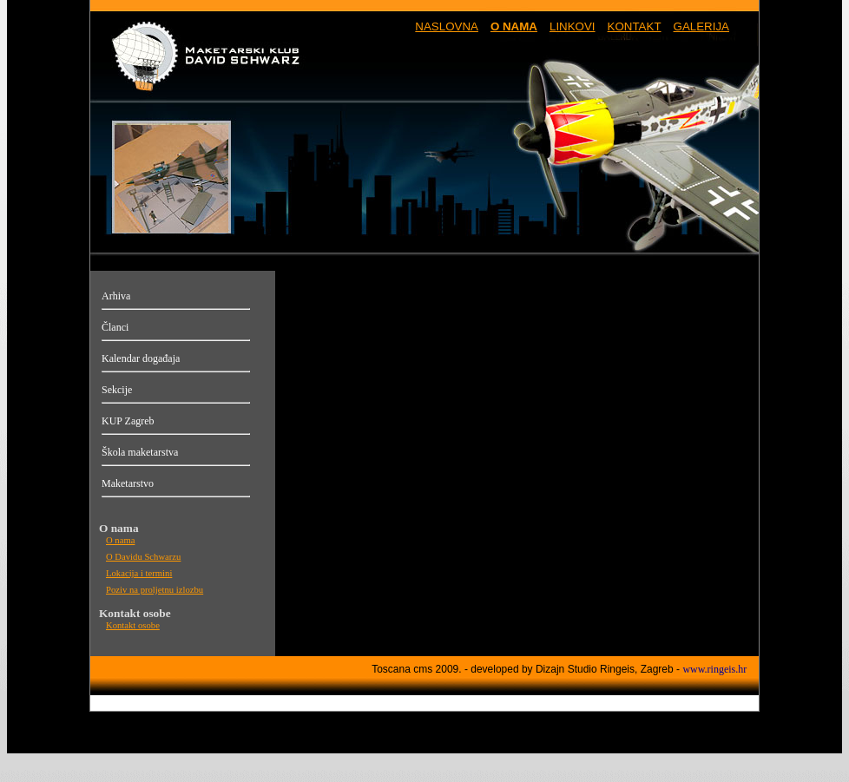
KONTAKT (634, 26)
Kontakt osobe (133, 625)
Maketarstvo (128, 483)
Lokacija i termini (139, 573)
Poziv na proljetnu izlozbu (154, 590)
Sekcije (117, 390)
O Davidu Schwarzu (143, 557)
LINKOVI (573, 26)
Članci (115, 327)
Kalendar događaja (141, 358)
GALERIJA (701, 26)
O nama (120, 540)
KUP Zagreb (128, 421)
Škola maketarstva (140, 452)
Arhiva (116, 296)
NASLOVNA (446, 26)
